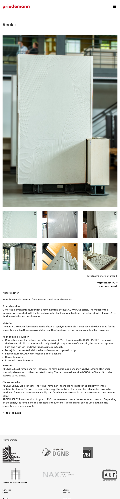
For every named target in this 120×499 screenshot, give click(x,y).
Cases (5, 492)
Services (7, 490)
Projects (66, 492)
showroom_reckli (108, 286)
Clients (66, 490)
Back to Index (12, 412)
